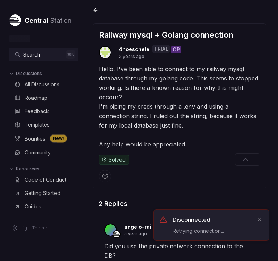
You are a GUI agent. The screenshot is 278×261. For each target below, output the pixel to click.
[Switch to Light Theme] (29, 228)
